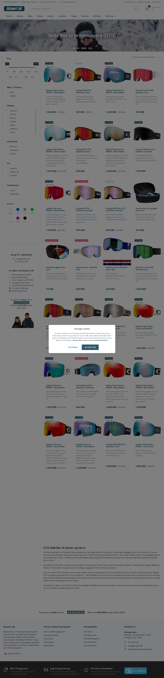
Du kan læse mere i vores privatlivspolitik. (90, 340)
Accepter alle (90, 347)
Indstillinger (73, 347)
